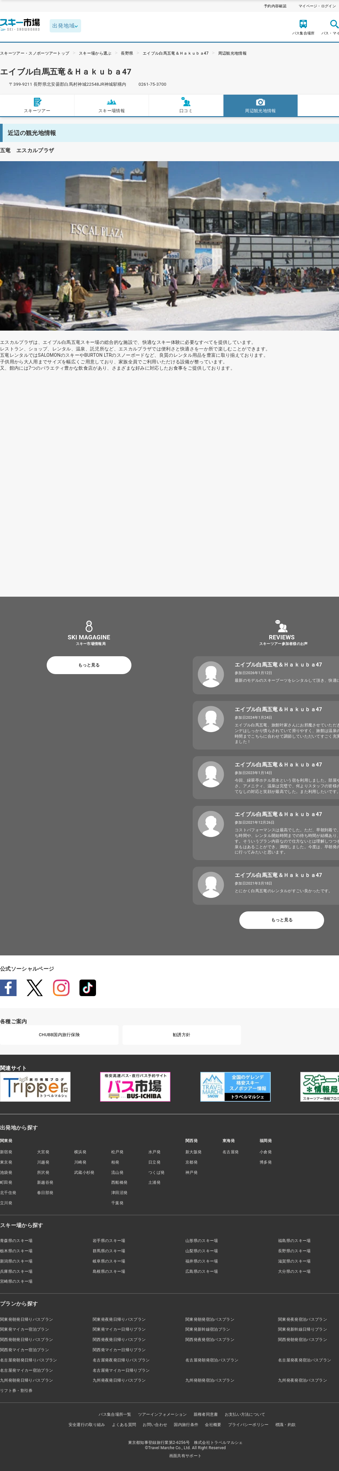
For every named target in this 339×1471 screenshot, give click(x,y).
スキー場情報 (111, 105)
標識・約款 (285, 1424)
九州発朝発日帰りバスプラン (26, 1380)
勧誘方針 (181, 1034)
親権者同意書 (206, 1414)
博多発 (266, 1162)
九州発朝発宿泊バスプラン (209, 1380)
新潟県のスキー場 (16, 1261)
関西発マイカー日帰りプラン (119, 1350)
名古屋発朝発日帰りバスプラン (28, 1360)
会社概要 (213, 1424)
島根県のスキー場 (109, 1271)
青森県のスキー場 (16, 1240)
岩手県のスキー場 (109, 1240)
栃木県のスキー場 (16, 1251)
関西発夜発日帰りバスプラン (119, 1339)
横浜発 (80, 1152)
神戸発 (191, 1172)
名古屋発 (230, 1152)
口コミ (186, 105)
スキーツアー (37, 105)
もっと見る (89, 665)
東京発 (6, 1162)
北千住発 (8, 1192)
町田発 (6, 1182)
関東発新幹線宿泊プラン (207, 1329)
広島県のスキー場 (201, 1271)
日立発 (154, 1162)
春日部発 (45, 1192)
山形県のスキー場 (201, 1240)
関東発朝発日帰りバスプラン (26, 1319)
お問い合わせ (155, 1424)
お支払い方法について (245, 1414)
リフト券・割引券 (16, 1390)
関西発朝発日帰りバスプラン (26, 1339)
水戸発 (154, 1152)
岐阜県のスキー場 (109, 1261)
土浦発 (154, 1182)
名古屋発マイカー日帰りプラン (121, 1370)
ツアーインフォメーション (162, 1414)
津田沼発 (119, 1192)
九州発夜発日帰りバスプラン (119, 1380)
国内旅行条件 (186, 1424)
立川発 (6, 1203)
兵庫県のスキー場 (16, 1271)
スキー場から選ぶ (95, 53)
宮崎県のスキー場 (16, 1281)
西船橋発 (119, 1182)
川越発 (43, 1162)
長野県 (127, 53)
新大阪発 (193, 1152)
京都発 (191, 1162)
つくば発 (156, 1172)
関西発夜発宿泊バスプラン (209, 1339)
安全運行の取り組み (87, 1424)
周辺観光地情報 (232, 53)
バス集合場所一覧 (115, 1414)
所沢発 (43, 1172)
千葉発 (117, 1203)
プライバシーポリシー (248, 1424)
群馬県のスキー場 (109, 1251)
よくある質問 (124, 1424)
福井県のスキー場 (201, 1261)
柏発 (115, 1162)
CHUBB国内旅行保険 (59, 1034)
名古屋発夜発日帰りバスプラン (121, 1360)
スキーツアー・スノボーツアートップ (34, 53)
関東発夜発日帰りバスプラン (119, 1319)
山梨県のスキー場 (201, 1251)
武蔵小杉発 (84, 1172)
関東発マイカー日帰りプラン (119, 1329)
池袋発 (6, 1172)
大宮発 (43, 1152)
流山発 (117, 1172)
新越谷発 (45, 1182)
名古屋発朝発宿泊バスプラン (211, 1360)
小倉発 (266, 1152)
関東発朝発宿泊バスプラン (209, 1319)
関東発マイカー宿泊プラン (24, 1329)
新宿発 (6, 1152)
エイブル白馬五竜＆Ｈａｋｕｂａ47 (176, 53)
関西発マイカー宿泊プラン (24, 1350)
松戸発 (117, 1152)
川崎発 (80, 1162)
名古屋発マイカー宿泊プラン (26, 1370)
